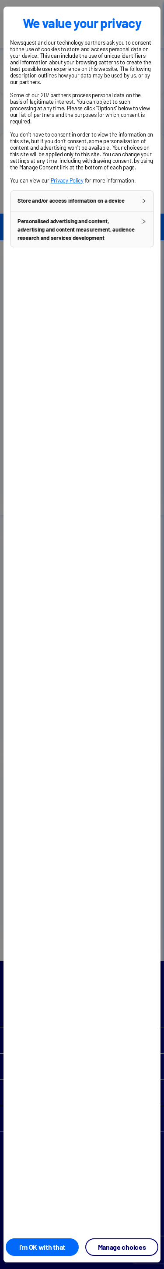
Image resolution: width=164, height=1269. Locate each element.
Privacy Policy (67, 180)
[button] (82, 201)
